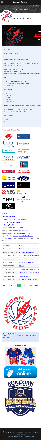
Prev (3, 285)
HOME (15, 9)
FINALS (21, 266)
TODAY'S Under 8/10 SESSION (28, 259)
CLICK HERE (6, 338)
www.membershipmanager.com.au (24, 436)
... (26, 285)
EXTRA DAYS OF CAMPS (26, 262)
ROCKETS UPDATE (24, 276)
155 (31, 285)
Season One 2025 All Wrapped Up (29, 255)
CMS (23, 434)
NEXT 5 (36, 285)
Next (4, 289)
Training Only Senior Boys (26, 252)
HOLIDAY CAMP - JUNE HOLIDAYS (29, 269)
